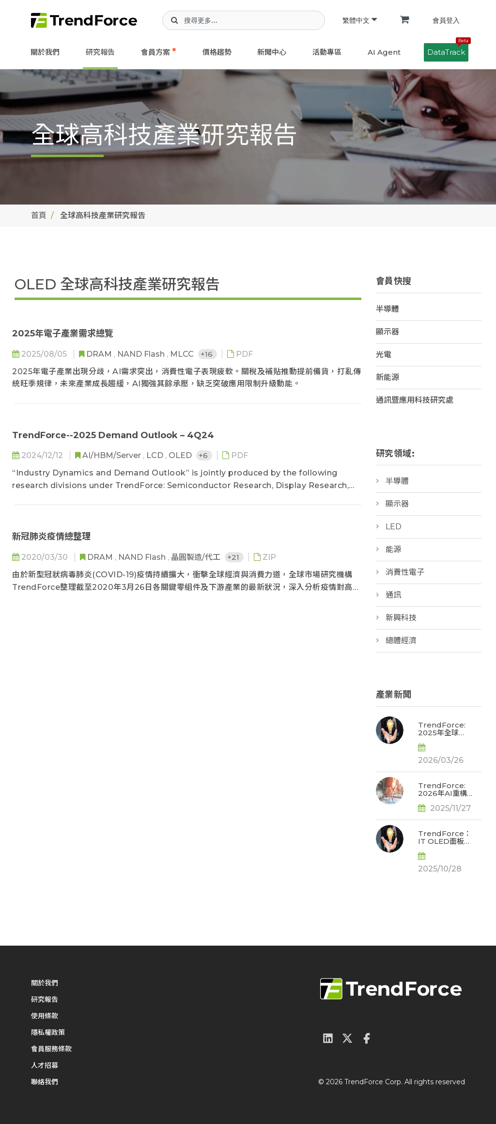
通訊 (393, 595)
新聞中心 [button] (271, 52)
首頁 (38, 215)
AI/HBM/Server (112, 455)
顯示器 (387, 331)
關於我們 (45, 52)
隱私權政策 (48, 1032)
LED (394, 526)
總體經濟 (401, 640)
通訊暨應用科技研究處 (414, 400)
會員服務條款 (51, 1049)
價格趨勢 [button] (217, 52)
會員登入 (446, 20)
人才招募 (44, 1065)
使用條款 (44, 1016)
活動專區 (326, 52)
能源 (393, 549)
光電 (383, 354)
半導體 (387, 309)
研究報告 (100, 52)
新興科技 (401, 617)
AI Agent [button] (384, 52)
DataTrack (447, 50)
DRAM (100, 354)
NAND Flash (142, 354)
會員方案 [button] (155, 52)
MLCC (183, 354)
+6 (204, 455)
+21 (234, 557)
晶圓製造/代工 (196, 557)
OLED (181, 455)
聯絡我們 (44, 1081)
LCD (155, 455)
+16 (208, 354)
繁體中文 (359, 20)
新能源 (387, 377)
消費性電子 (405, 572)
